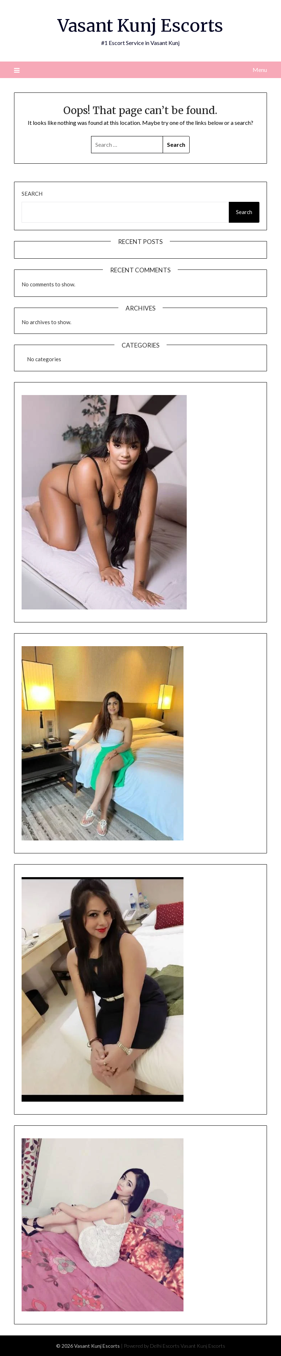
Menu (260, 69)
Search (32, 193)
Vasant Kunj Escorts (140, 25)
